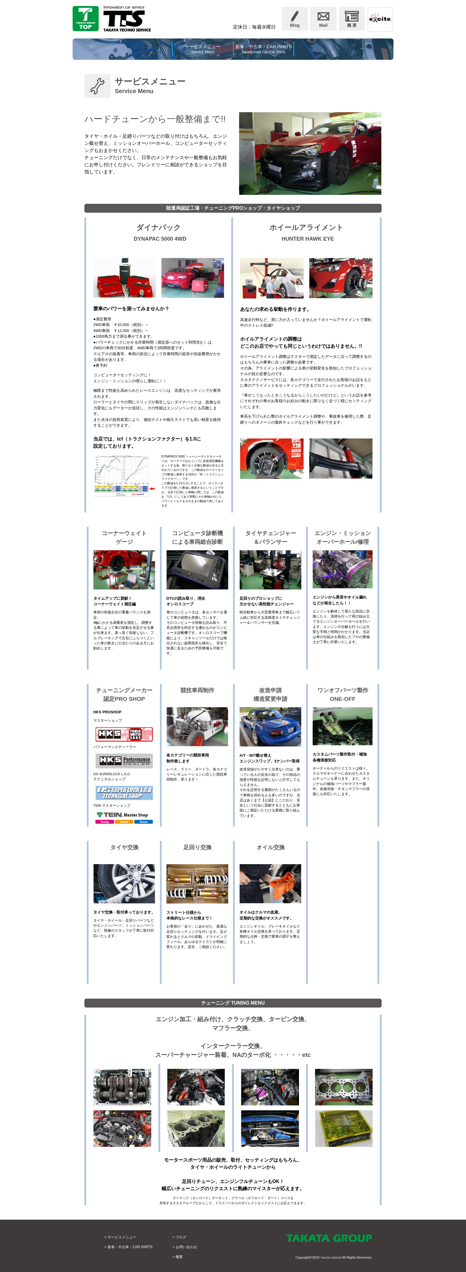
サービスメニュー (124, 1237)
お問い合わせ (196, 1246)
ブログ (190, 1237)
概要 (188, 1256)
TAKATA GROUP (328, 1257)
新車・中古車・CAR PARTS (134, 1246)
